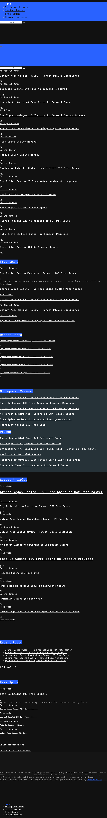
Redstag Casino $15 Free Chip (19, 573)
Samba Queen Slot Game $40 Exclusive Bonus (31, 438)
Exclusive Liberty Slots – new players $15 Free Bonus (39, 168)
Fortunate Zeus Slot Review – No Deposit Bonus (34, 465)
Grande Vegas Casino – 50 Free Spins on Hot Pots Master (41, 289)
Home (8, 3)
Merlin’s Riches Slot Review (20, 454)
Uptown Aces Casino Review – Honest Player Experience (39, 76)
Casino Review (15, 10)
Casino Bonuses (16, 17)
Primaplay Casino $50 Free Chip (23, 425)
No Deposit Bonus (17, 7)
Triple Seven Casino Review (20, 155)
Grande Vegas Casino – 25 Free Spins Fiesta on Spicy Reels (39, 611)
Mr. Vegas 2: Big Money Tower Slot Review (30, 443)
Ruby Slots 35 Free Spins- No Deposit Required (34, 234)
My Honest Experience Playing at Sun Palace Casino (37, 320)
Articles (5, 110)
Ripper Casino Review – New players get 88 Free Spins (39, 128)
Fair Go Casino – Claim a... (13, 725)
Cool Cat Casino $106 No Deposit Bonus (28, 194)
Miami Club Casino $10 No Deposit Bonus (29, 247)
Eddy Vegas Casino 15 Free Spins (23, 207)
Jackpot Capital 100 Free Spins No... (18, 717)
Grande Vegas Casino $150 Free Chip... (19, 709)
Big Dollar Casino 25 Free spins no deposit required (39, 181)
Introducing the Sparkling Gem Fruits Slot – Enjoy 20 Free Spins (48, 449)
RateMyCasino (94, 779)
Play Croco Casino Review (18, 141)
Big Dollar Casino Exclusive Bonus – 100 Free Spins (38, 273)
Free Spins (12, 13)
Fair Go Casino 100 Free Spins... (24, 694)
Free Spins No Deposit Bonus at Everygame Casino (36, 419)
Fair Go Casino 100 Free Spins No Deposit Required (37, 403)
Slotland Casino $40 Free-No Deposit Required (33, 89)
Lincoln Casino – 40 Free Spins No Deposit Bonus (36, 102)
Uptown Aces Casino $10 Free (13, 733)
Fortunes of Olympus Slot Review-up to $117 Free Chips (40, 460)
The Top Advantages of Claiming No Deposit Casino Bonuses (42, 115)
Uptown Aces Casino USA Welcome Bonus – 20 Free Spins (39, 299)
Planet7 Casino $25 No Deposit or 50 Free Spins (35, 221)
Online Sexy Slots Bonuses (15, 750)
